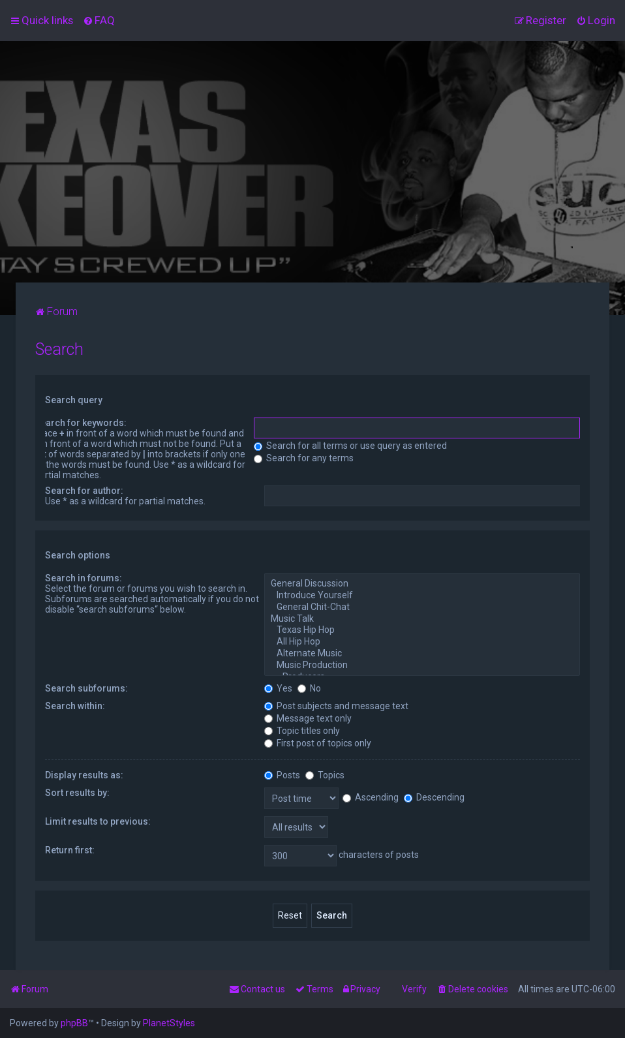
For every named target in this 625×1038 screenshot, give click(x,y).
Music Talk (422, 619)
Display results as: (84, 775)
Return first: (70, 850)
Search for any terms (304, 458)
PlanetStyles (169, 1023)
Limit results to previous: (98, 821)
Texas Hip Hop (422, 630)
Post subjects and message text (336, 706)
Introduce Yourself (422, 596)
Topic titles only (302, 730)
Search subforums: (86, 688)
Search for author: (84, 490)
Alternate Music (422, 654)
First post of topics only (317, 743)
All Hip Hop (422, 642)
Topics (324, 775)
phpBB (74, 1023)
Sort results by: (77, 792)
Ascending (371, 797)
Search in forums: (83, 578)
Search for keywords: (81, 423)
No (309, 688)
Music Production (422, 665)
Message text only (308, 718)
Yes (278, 688)
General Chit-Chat (422, 607)
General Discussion (422, 584)
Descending (434, 797)
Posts (282, 775)
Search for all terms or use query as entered (350, 445)
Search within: (75, 706)
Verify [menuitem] (414, 989)
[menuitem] (99, 20)
